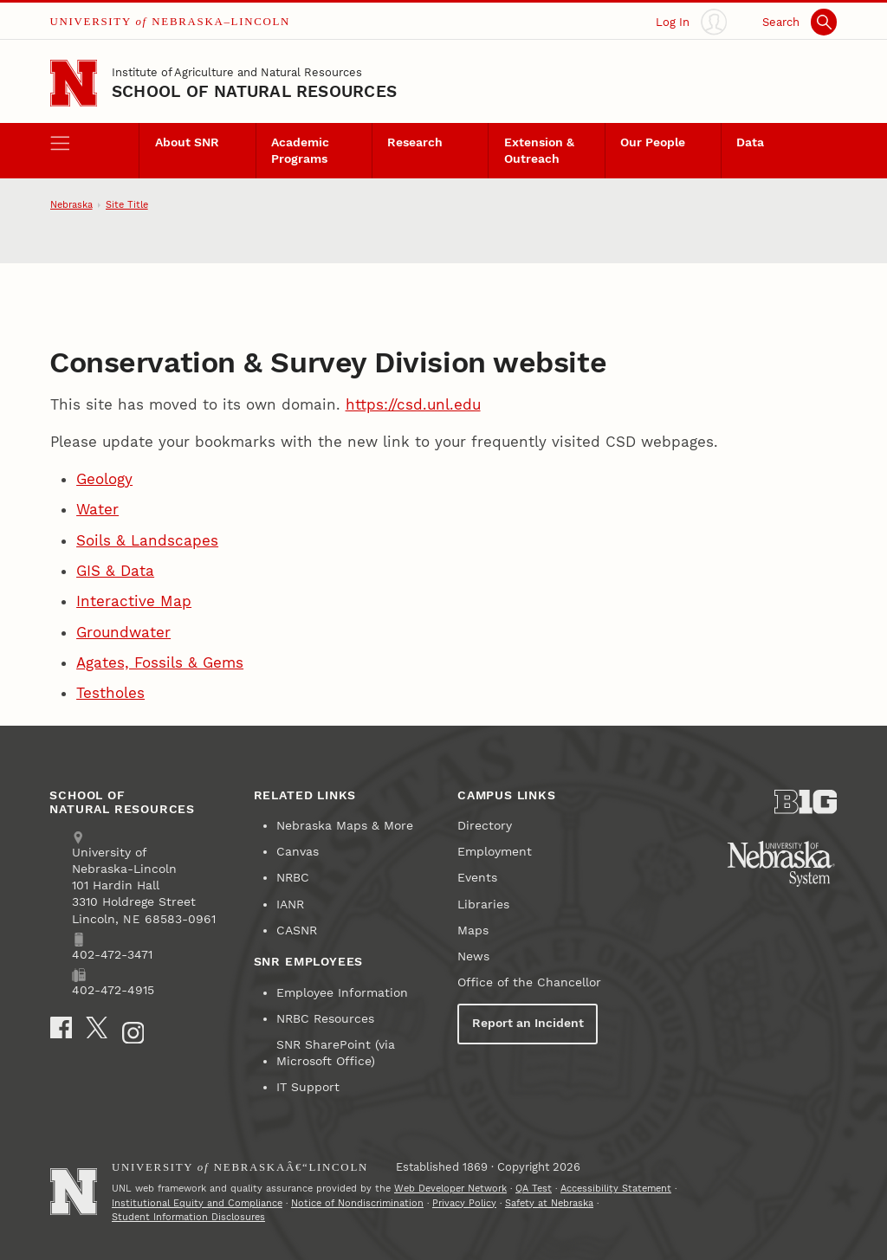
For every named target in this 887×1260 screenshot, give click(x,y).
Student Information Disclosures (188, 1217)
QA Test (533, 1188)
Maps (473, 930)
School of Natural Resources (254, 91)
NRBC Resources (325, 1018)
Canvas (297, 851)
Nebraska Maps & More (344, 825)
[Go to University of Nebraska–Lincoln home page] (73, 83)
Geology (104, 479)
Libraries (483, 904)
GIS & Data (115, 570)
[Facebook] (61, 1028)
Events (477, 877)
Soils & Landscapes (147, 540)
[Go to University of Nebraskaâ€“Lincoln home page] (73, 1191)
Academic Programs (300, 150)
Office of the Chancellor (529, 982)
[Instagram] (133, 1033)
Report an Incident (528, 1023)
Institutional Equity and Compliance (197, 1203)
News (473, 956)
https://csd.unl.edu (413, 404)
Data (750, 142)
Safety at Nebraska (549, 1203)
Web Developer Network (450, 1188)
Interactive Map (133, 601)
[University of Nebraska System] (782, 864)
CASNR (296, 930)
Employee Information (342, 992)
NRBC (292, 877)
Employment (494, 851)
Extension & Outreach (539, 150)
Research (415, 142)
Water (97, 509)
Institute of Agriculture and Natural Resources (237, 72)
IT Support (308, 1087)
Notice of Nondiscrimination (357, 1203)
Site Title (127, 204)
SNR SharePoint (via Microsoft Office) (335, 1053)
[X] (97, 1028)
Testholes (110, 692)
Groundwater (123, 632)
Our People (652, 142)
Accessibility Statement (615, 1188)
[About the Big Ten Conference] (805, 802)
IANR (290, 904)
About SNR (187, 142)
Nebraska (71, 204)
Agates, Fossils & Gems (159, 662)
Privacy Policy (464, 1203)
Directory (484, 825)
